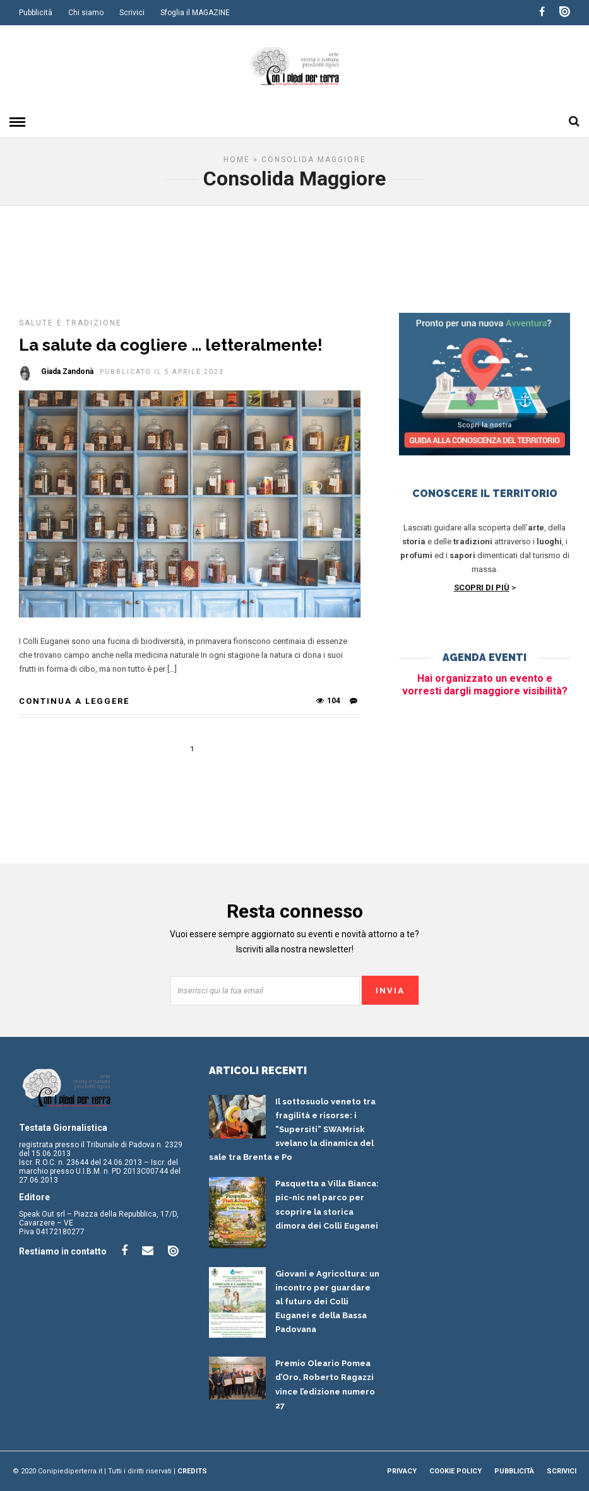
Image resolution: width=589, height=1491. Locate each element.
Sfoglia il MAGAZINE (195, 12)
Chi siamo (86, 12)
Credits (192, 1471)
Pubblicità (35, 12)
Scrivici (132, 12)
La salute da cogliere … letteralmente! (171, 345)
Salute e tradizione (70, 323)
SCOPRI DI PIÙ (481, 587)
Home (236, 159)
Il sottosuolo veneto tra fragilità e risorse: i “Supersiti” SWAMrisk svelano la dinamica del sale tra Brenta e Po (292, 1129)
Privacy (402, 1471)
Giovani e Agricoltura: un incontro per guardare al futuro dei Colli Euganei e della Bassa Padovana (327, 1301)
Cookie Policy (455, 1471)
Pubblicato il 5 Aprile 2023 (162, 371)
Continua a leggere (74, 701)
